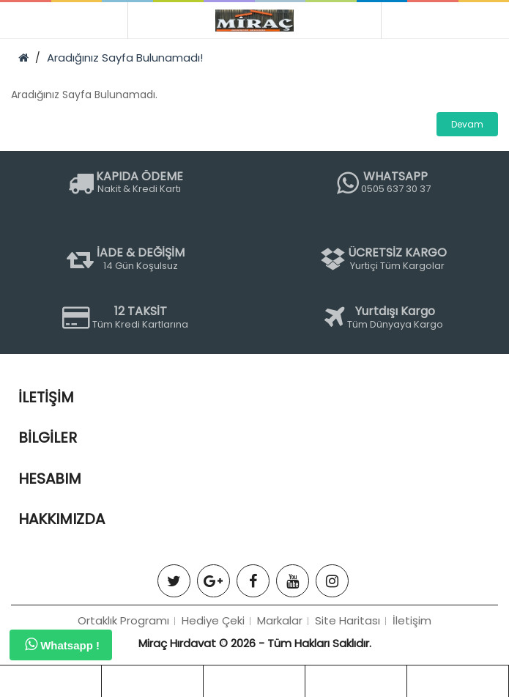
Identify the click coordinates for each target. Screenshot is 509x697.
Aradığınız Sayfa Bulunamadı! (125, 57)
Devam (467, 124)
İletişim (412, 620)
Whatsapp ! (62, 644)
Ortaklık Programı (123, 620)
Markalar (279, 620)
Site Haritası (347, 620)
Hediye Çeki (213, 620)
